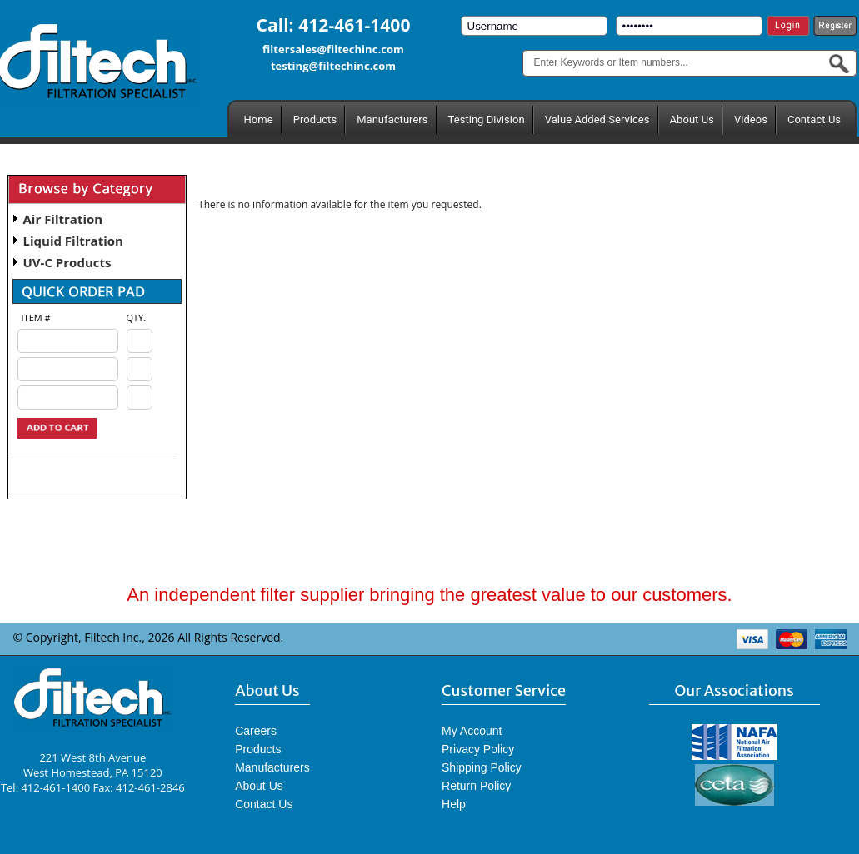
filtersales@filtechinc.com (333, 49)
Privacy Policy (478, 749)
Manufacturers (392, 119)
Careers (256, 730)
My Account (472, 730)
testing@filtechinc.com (333, 65)
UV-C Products (67, 262)
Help (454, 804)
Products (315, 119)
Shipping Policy (482, 767)
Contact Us (814, 119)
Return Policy (476, 785)
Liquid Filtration (73, 240)
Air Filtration (63, 219)
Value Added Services (597, 119)
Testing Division (486, 119)
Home (258, 119)
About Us (692, 119)
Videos (750, 119)
